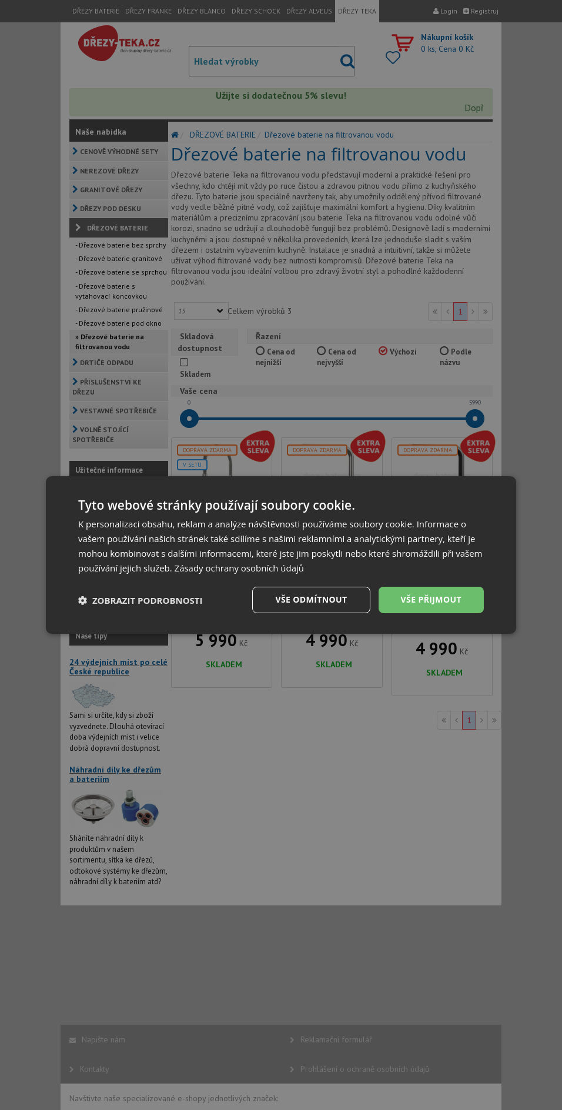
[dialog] (281, 555)
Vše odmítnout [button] (311, 599)
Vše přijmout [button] (431, 599)
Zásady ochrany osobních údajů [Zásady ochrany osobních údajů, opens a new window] (240, 568)
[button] (140, 600)
